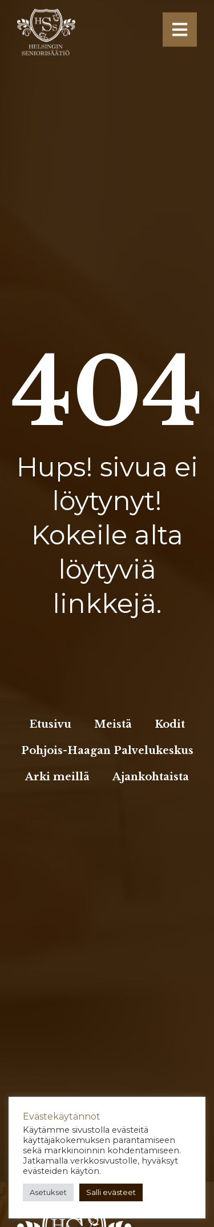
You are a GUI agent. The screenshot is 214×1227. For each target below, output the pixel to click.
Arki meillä (57, 777)
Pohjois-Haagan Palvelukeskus (107, 750)
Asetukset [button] (48, 1192)
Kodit (170, 724)
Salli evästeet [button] (111, 1192)
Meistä (113, 724)
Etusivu (50, 724)
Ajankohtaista (150, 777)
